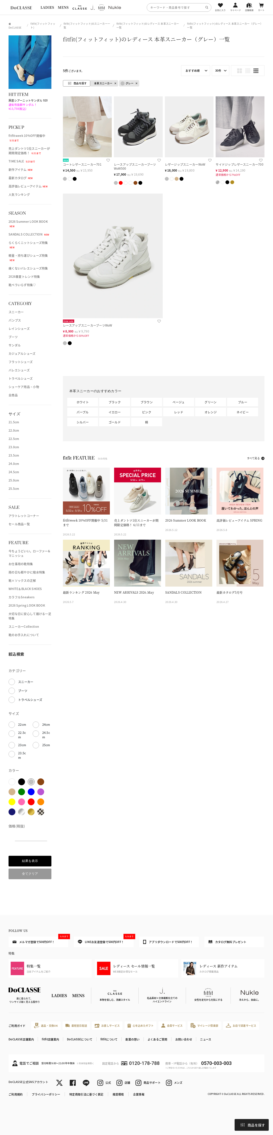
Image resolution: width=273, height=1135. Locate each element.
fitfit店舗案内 (50, 1039)
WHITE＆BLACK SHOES (25, 589)
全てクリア (30, 873)
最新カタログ (21, 178)
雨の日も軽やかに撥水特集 (27, 572)
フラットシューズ (21, 362)
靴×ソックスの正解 (22, 580)
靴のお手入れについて (24, 635)
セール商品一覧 (19, 524)
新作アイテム (21, 169)
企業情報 (138, 1094)
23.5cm (14, 455)
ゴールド (115, 422)
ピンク (146, 412)
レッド (178, 412)
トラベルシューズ (21, 378)
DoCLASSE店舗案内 (21, 1039)
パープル (83, 412)
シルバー (83, 422)
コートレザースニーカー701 (82, 164)
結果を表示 (30, 861)
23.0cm (14, 447)
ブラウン (147, 402)
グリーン (210, 402)
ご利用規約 (16, 1094)
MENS (63, 7)
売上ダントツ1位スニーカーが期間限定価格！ (29, 150)
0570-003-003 (216, 1063)
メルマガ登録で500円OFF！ (40, 940)
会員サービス (172, 1026)
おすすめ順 (193, 70)
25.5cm (14, 488)
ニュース (205, 1039)
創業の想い (132, 1039)
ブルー (242, 402)
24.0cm (14, 463)
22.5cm (14, 439)
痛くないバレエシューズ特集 (28, 268)
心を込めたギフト (140, 1026)
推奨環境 (118, 1094)
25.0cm (14, 480)
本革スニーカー (103, 83)
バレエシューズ (19, 370)
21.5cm (14, 422)
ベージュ (178, 402)
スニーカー (16, 312)
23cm (22, 745)
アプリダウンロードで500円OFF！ (168, 942)
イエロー (115, 412)
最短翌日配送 (76, 1025)
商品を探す (253, 1125)
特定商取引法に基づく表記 (86, 1094)
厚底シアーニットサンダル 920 (28, 104)
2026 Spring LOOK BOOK (27, 605)
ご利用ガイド (17, 1026)
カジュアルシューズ (22, 353)
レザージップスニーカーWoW (185, 164)
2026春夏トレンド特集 (24, 276)
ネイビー (243, 412)
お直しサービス (107, 1026)
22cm (22, 724)
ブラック (115, 402)
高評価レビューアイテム (28, 186)
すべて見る (253, 458)
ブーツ (13, 337)
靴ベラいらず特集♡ (22, 285)
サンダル (15, 345)
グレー (127, 83)
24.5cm (14, 472)
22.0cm (14, 430)
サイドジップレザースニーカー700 (239, 164)
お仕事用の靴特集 (21, 564)
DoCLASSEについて (79, 1039)
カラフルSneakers (22, 597)
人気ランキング (19, 194)
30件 (218, 70)
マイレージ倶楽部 (204, 1025)
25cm (46, 745)
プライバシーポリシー (46, 1094)
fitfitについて (109, 1039)
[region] (136, 7)
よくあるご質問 (157, 1039)
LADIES (47, 7)
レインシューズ (19, 328)
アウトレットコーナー (24, 515)
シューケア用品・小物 (24, 387)
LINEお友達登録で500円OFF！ (106, 940)
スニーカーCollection (24, 626)
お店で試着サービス (241, 1025)
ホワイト (83, 402)
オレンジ (211, 412)
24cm (46, 724)
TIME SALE (22, 161)
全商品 (13, 395)
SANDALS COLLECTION (29, 234)
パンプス (15, 320)
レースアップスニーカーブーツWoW (87, 325)
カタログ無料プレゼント (227, 942)
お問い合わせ (183, 1039)
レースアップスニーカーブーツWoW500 (135, 166)
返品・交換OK (46, 1025)
